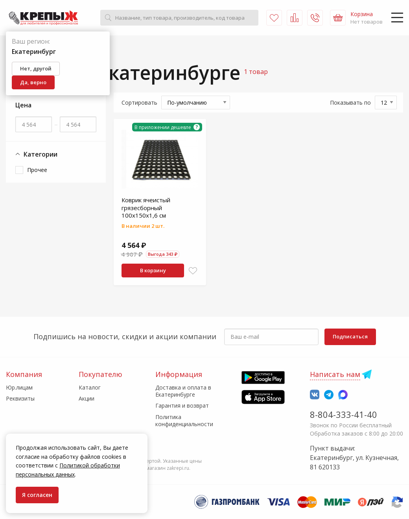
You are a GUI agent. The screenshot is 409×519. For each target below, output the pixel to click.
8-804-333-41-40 (343, 414)
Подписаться (350, 336)
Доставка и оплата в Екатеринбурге (183, 391)
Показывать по (350, 102)
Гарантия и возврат (182, 405)
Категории (36, 154)
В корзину (153, 270)
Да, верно (33, 82)
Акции (86, 398)
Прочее (37, 170)
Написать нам (335, 374)
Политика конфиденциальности (184, 420)
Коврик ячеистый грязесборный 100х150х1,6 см (146, 207)
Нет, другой (36, 68)
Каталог (90, 387)
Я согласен (37, 495)
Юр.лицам (19, 387)
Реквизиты (20, 398)
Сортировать (139, 102)
